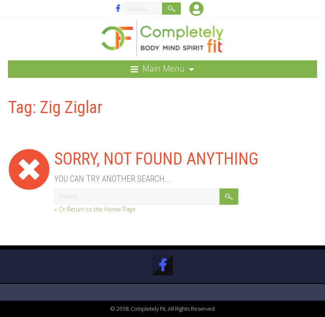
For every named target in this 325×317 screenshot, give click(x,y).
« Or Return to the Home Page (95, 209)
